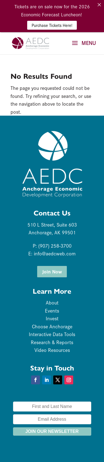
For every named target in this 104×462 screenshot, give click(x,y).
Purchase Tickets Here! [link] (52, 25)
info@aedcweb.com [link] (55, 253)
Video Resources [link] (52, 349)
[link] (30, 42)
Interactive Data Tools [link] (52, 334)
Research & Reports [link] (52, 342)
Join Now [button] (52, 271)
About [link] (52, 302)
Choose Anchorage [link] (52, 326)
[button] (82, 46)
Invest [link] (52, 318)
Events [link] (52, 310)
